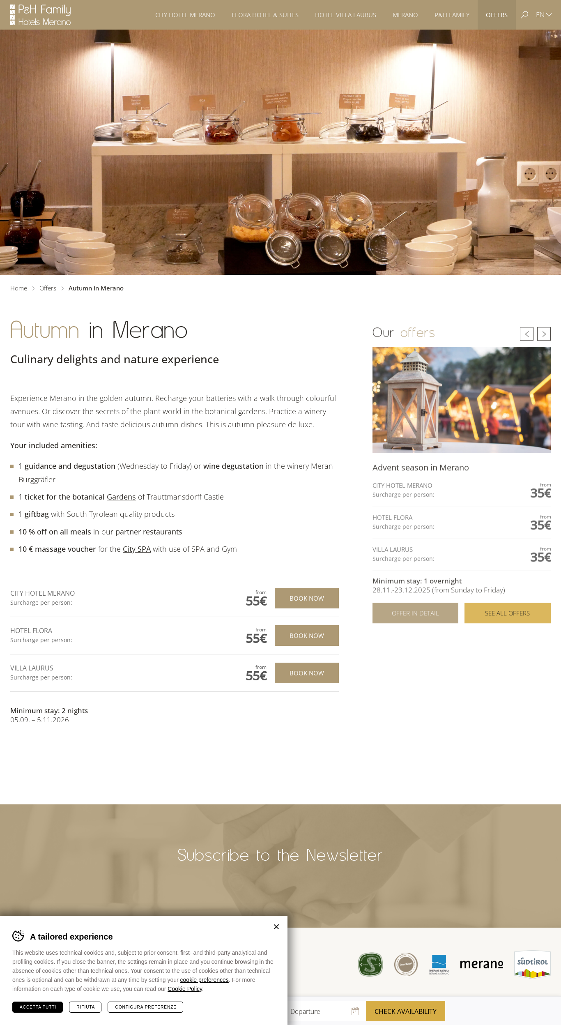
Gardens (121, 497)
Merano (481, 964)
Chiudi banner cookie (276, 927)
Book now (307, 598)
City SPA (137, 549)
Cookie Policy (185, 989)
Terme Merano (439, 964)
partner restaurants (148, 532)
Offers (47, 288)
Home (18, 288)
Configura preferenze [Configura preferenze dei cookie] (145, 1007)
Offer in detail (415, 637)
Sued (371, 964)
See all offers (507, 637)
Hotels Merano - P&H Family (40, 15)
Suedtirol (532, 964)
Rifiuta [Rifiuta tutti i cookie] (85, 1007)
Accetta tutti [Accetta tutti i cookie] (38, 1007)
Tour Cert (406, 964)
